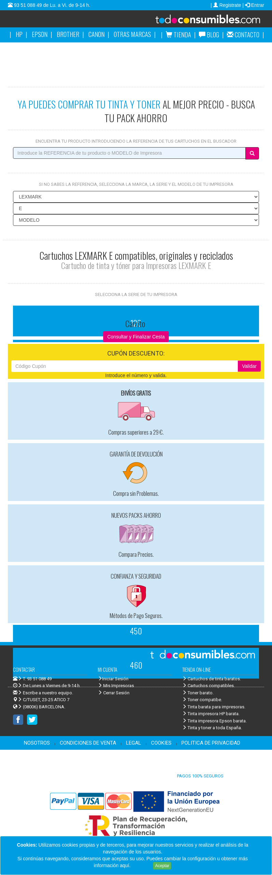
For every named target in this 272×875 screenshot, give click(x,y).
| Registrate (226, 5)
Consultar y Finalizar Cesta (136, 336)
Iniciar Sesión (113, 678)
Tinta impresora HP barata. (211, 713)
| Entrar (253, 5)
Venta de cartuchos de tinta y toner (199, 21)
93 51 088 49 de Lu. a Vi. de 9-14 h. (51, 5)
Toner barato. (198, 692)
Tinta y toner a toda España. (212, 727)
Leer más (142, 865)
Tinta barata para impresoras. (213, 706)
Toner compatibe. (202, 699)
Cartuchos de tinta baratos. (211, 678)
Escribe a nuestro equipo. (43, 692)
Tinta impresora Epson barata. (214, 720)
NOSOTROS (37, 743)
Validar (249, 366)
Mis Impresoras (116, 685)
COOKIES (161, 743)
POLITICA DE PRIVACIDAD (210, 743)
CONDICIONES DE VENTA (88, 743)
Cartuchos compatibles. (208, 685)
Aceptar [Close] (162, 865)
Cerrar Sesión (114, 692)
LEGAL (133, 743)
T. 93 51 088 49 (37, 678)
